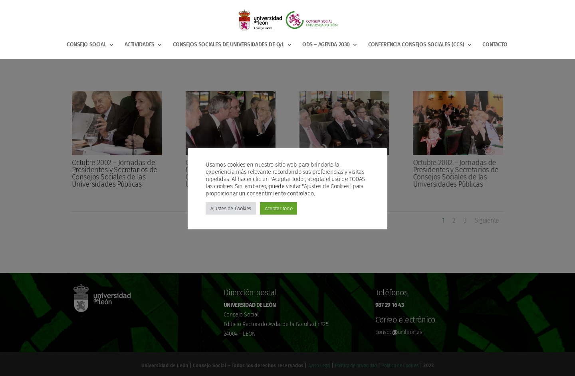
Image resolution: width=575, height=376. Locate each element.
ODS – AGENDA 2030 (326, 45)
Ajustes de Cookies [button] (230, 208)
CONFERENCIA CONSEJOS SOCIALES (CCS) (416, 45)
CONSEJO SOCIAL (86, 45)
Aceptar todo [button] (278, 208)
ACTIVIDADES (140, 45)
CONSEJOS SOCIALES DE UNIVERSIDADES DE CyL (228, 45)
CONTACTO (495, 45)
